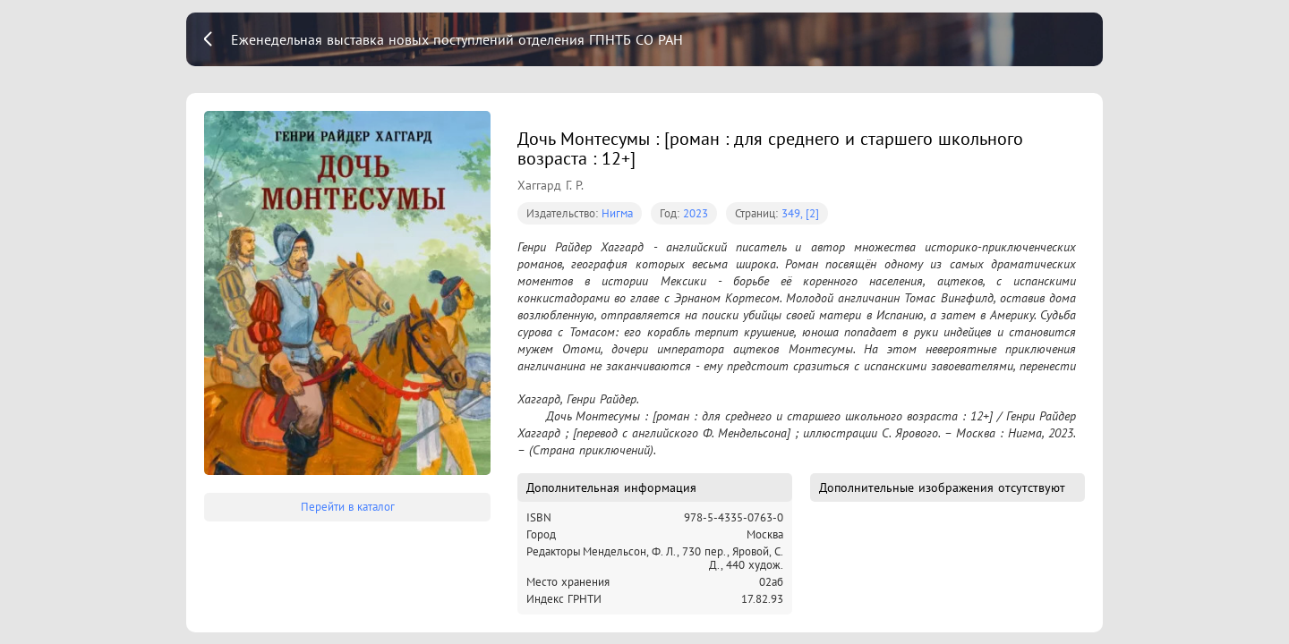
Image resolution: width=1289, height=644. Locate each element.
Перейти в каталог (348, 506)
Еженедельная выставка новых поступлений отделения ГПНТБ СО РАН (457, 39)
